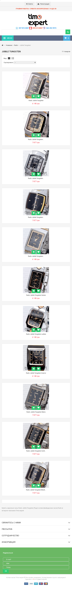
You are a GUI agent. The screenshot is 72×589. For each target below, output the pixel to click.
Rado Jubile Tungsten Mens (36, 412)
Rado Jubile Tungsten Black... (36, 490)
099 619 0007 (37, 28)
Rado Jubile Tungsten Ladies (36, 334)
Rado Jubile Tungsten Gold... (36, 451)
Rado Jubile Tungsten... (36, 139)
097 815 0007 (24, 28)
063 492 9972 (51, 28)
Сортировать (8, 62)
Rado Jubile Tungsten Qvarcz (36, 373)
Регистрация (43, 4)
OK (6, 571)
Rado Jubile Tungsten (36, 100)
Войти (29, 4)
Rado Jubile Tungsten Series (36, 295)
